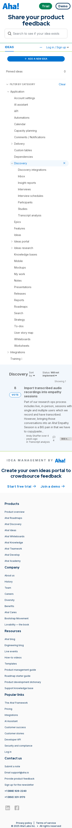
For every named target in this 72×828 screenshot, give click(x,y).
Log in (8, 751)
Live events (11, 651)
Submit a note (12, 766)
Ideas (9, 47)
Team (8, 587)
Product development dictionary (23, 682)
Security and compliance (18, 745)
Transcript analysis (39, 441)
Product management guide (20, 669)
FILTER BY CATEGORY (20, 84)
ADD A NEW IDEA (36, 58)
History (9, 581)
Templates (11, 663)
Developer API (13, 739)
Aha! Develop (12, 554)
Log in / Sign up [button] (57, 47)
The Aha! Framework (16, 702)
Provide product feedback (19, 778)
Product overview (15, 511)
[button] (40, 47)
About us (10, 575)
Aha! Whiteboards (15, 536)
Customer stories (14, 733)
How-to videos (13, 657)
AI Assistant (11, 721)
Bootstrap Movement (17, 618)
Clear (62, 84)
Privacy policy (24, 822)
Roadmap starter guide (17, 675)
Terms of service (46, 822)
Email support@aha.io (17, 772)
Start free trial (21, 486)
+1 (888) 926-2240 (15, 790)
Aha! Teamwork (13, 548)
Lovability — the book (17, 624)
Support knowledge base (19, 688)
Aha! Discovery (13, 524)
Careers (9, 593)
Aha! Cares (11, 612)
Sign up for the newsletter (19, 784)
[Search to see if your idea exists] (37, 33)
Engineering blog (14, 645)
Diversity (10, 600)
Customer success (15, 727)
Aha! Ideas (10, 530)
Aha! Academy (13, 560)
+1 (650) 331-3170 (15, 797)
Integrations (11, 715)
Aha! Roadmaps (13, 518)
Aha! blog (10, 639)
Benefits (9, 606)
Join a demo (53, 486)
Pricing (8, 708)
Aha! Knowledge (14, 542)
